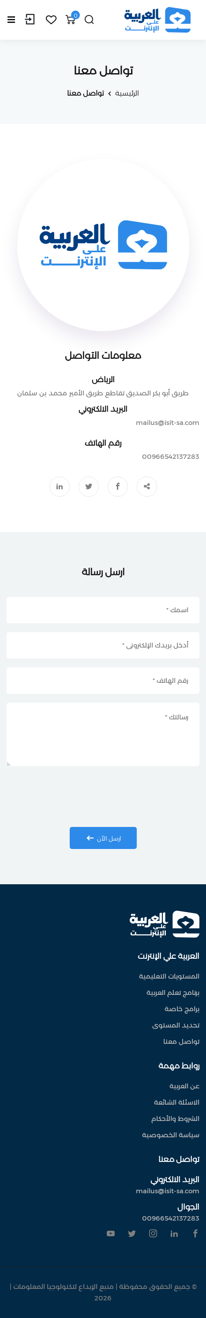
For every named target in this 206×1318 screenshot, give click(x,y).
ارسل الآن (102, 838)
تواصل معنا (181, 1041)
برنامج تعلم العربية (172, 992)
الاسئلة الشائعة (176, 1102)
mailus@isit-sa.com (167, 422)
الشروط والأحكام (175, 1118)
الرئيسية (127, 93)
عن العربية (184, 1086)
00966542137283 (170, 456)
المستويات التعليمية (169, 976)
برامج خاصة (182, 1009)
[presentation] (103, 796)
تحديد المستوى (175, 1025)
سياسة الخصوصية (170, 1135)
